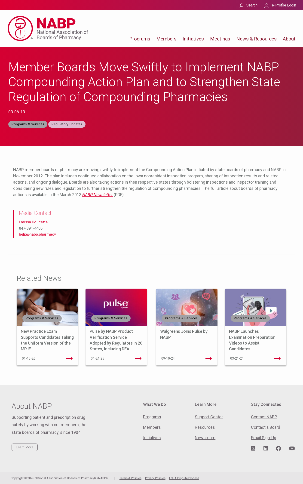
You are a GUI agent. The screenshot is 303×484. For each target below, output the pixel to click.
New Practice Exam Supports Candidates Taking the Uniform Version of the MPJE (69, 358)
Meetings (220, 39)
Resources (205, 427)
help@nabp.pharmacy (37, 234)
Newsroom (205, 437)
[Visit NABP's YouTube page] (292, 448)
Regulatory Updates (67, 124)
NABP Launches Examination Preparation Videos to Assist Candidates (277, 358)
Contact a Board (265, 427)
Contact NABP (264, 416)
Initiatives (193, 39)
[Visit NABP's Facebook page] (278, 448)
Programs (139, 39)
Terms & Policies (130, 478)
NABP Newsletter (97, 194)
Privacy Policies (155, 478)
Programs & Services (28, 124)
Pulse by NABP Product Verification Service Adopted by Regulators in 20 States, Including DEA (138, 358)
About (289, 39)
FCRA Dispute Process (184, 478)
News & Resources (256, 39)
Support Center (209, 416)
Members (166, 39)
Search (251, 5)
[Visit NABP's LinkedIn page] (265, 448)
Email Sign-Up (263, 437)
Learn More (24, 447)
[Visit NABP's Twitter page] (253, 448)
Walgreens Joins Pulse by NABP (208, 358)
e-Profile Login (284, 5)
